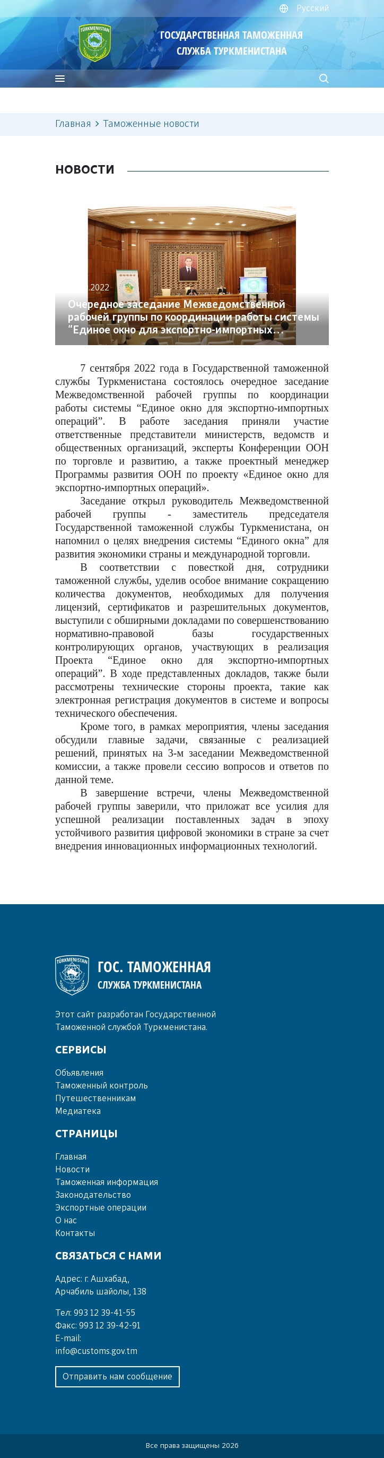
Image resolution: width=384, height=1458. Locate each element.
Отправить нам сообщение (117, 1377)
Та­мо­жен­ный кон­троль (101, 1086)
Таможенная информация (106, 1182)
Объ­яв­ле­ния (79, 1073)
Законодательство (93, 1195)
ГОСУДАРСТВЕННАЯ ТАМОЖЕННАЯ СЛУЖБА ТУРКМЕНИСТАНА (231, 43)
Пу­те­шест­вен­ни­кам (95, 1098)
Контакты (75, 1233)
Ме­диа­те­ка (78, 1111)
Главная (73, 124)
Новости (72, 1169)
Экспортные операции (100, 1208)
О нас (66, 1220)
